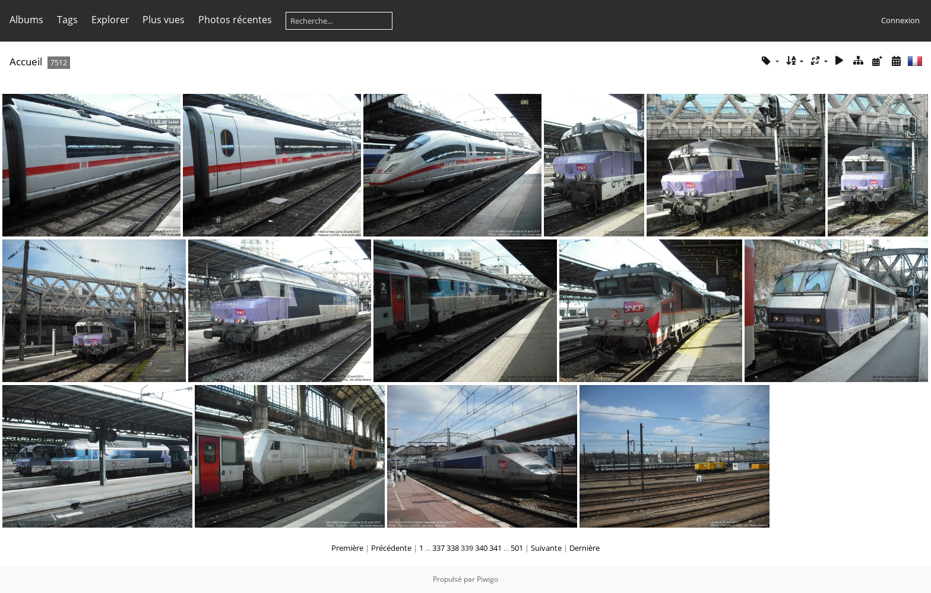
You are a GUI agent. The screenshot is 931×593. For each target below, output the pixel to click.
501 (517, 547)
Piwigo (487, 579)
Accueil (26, 61)
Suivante (546, 547)
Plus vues (163, 19)
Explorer (110, 19)
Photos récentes (235, 19)
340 (481, 547)
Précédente (391, 547)
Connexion (900, 20)
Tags (67, 19)
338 (452, 547)
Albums (26, 19)
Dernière (584, 547)
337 (438, 547)
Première (347, 547)
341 (495, 547)
